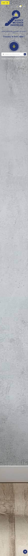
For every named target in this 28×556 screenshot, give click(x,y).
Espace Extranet (14, 6)
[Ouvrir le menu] (5, 3)
